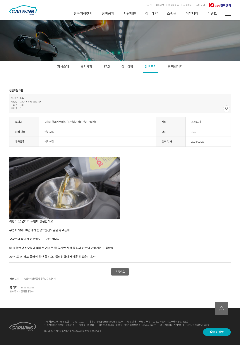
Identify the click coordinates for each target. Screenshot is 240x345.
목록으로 (120, 271)
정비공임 (108, 14)
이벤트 (212, 14)
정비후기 (151, 67)
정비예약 (151, 14)
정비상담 (127, 67)
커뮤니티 (192, 14)
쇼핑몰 (171, 14)
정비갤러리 (175, 67)
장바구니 (200, 5)
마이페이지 (173, 5)
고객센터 (187, 5)
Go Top (221, 308)
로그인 (148, 5)
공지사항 (86, 67)
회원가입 (160, 5)
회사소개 (63, 67)
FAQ (107, 67)
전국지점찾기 (83, 14)
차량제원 (130, 14)
